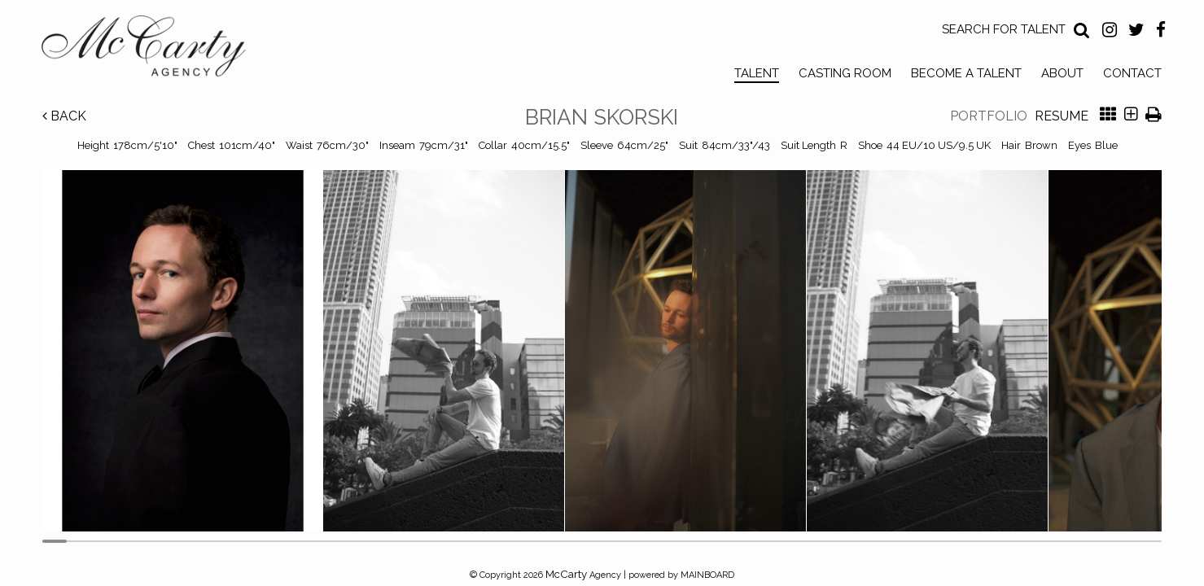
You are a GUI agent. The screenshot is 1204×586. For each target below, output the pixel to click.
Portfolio (988, 116)
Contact (1132, 73)
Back (64, 116)
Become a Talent (966, 73)
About (1062, 73)
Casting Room (845, 73)
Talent (756, 73)
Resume (1061, 116)
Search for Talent (1004, 29)
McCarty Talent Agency (155, 50)
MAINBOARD (707, 575)
